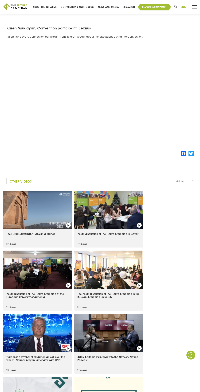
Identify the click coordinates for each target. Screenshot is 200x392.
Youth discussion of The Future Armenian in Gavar (74, 226)
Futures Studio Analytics (70, 367)
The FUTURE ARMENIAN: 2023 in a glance (24, 226)
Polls (134, 373)
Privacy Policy (184, 356)
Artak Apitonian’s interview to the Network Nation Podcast (74, 279)
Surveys (136, 367)
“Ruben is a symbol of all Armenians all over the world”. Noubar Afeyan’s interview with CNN (25, 282)
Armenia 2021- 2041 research (73, 361)
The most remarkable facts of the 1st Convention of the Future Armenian (173, 280)
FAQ (178, 361)
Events (135, 356)
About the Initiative (14, 350)
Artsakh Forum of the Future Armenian (79, 356)
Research (130, 8)
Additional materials (68, 373)
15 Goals (8, 356)
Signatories (9, 367)
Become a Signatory (154, 8)
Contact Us (182, 350)
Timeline (7, 361)
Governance (10, 373)
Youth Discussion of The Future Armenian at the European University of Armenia (123, 227)
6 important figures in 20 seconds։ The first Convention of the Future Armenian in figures (124, 280)
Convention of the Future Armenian (77, 350)
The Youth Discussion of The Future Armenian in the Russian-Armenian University (171, 227)
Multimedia (138, 361)
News (135, 350)
